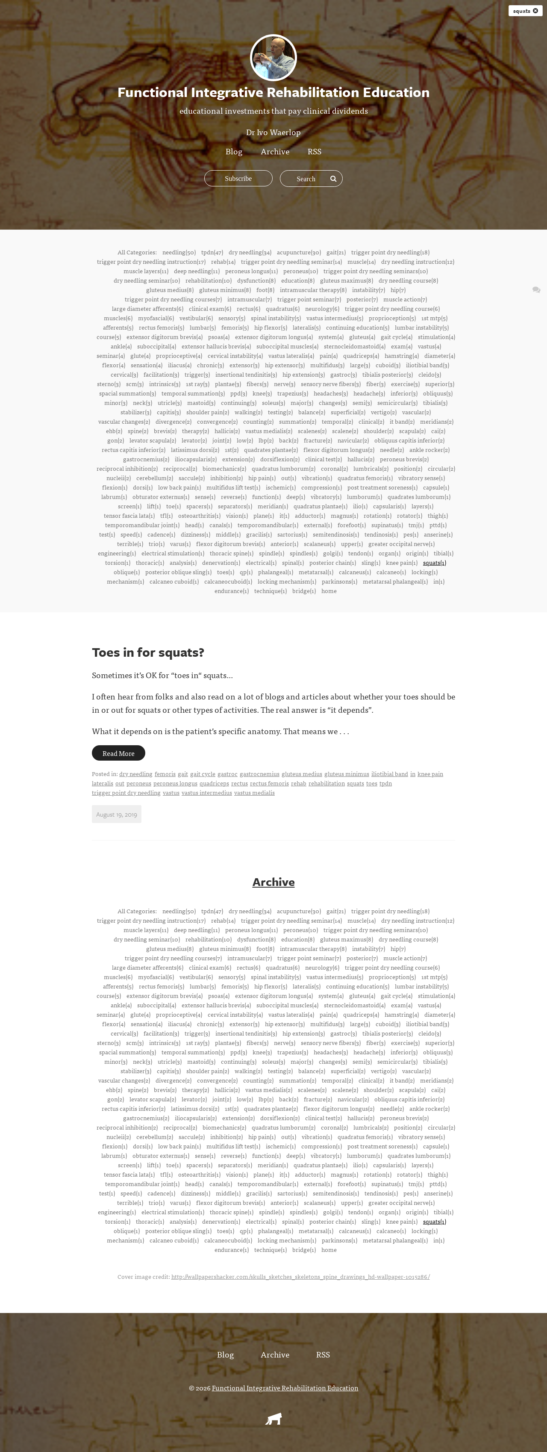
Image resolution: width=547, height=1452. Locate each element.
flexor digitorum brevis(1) (230, 543)
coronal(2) (334, 468)
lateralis (102, 783)
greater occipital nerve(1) (401, 543)
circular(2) (441, 468)
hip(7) (398, 289)
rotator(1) (409, 515)
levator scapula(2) (152, 440)
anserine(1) (438, 534)
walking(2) (248, 411)
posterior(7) (362, 299)
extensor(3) (244, 364)
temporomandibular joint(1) (142, 524)
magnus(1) (344, 515)
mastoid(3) (201, 402)
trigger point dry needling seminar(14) (291, 261)
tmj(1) (416, 524)
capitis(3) (169, 411)
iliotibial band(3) (427, 364)
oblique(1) (127, 571)
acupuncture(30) (299, 252)
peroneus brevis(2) (404, 458)
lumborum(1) (364, 496)
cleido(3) (429, 374)
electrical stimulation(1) (172, 553)
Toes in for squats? (148, 652)
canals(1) (220, 524)
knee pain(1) (402, 562)
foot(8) (265, 289)
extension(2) (238, 458)
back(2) (288, 440)
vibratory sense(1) (421, 477)
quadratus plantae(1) (320, 506)
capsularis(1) (389, 506)
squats (525, 10)
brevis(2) (165, 430)
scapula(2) (412, 430)
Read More (119, 752)
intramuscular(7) (249, 299)
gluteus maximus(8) (346, 280)
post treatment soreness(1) (382, 487)
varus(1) (180, 543)
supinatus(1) (387, 524)
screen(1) (129, 506)
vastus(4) (429, 346)
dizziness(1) (195, 534)
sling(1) (371, 562)
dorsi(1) (143, 487)
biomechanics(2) (224, 468)
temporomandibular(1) (268, 524)
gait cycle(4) (396, 336)
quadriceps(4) (361, 355)
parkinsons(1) (339, 581)
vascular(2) (416, 411)
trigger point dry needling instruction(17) (151, 261)
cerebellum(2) (154, 477)
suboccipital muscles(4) (287, 346)
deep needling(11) (197, 270)
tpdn (385, 783)
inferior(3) (404, 393)
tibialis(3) (435, 402)
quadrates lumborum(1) (419, 496)
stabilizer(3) (136, 411)
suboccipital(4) (156, 346)
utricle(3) (170, 402)
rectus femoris (269, 783)
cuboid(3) (388, 364)
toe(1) (173, 506)
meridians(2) (436, 421)
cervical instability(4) (235, 355)
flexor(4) (113, 364)
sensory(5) (231, 317)
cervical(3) (124, 374)
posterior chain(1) (332, 562)
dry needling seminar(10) (147, 280)
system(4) (331, 336)
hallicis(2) (227, 430)
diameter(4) (439, 355)
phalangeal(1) (275, 571)
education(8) (298, 280)
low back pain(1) (179, 487)
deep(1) (295, 496)
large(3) (360, 364)
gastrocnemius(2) (146, 458)
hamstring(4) (402, 355)
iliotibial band (389, 773)
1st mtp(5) (434, 317)
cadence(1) (161, 534)
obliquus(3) (438, 393)
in (412, 773)
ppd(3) (238, 393)
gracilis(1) (259, 534)
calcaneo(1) (391, 571)
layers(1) (422, 506)
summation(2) (297, 421)
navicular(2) (353, 440)
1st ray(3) (197, 383)
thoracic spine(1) (231, 553)
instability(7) (368, 289)
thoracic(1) (150, 562)
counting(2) (258, 421)
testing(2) (280, 411)
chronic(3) (210, 364)
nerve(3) (284, 383)
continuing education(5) (357, 327)
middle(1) (228, 534)
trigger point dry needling (126, 792)
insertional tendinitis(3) (246, 374)
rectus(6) (248, 308)
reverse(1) (234, 496)
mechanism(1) (125, 581)
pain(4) (329, 355)
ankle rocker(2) (429, 449)
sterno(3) (109, 383)
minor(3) (115, 402)
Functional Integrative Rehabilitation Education (285, 1386)
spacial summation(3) (127, 393)
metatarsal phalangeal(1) (395, 581)
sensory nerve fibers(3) (331, 383)
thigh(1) (438, 515)
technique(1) (270, 590)
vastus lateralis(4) (291, 355)
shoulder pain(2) (207, 411)
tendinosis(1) (381, 534)
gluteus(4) (362, 336)
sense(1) (205, 496)
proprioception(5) (392, 317)
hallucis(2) (360, 458)
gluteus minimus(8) (225, 289)
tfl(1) (166, 515)
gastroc (228, 773)
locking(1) (425, 571)
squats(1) (434, 562)
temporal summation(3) (193, 393)
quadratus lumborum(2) (283, 468)
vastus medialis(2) (268, 430)
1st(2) (231, 449)
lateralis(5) (307, 327)
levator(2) (194, 440)
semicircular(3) (397, 402)
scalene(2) (345, 430)
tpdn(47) (212, 252)
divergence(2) (173, 421)
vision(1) (237, 515)
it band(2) (402, 421)
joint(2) (221, 440)
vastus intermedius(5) (334, 317)
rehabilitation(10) (208, 280)
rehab (298, 783)
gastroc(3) (343, 374)
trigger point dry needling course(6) (392, 308)
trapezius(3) (292, 393)
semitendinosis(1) (336, 534)
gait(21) (336, 252)
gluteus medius (302, 773)
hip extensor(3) (285, 364)
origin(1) (417, 553)
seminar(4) (111, 355)
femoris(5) (235, 327)
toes (371, 783)
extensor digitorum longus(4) (274, 336)
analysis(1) (183, 562)
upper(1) (352, 543)
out (119, 783)
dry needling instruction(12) (417, 261)
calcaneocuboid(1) (228, 581)
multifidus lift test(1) (233, 487)
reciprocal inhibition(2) (127, 468)
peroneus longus (175, 783)
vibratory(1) (326, 496)
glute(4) (140, 355)
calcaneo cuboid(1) (174, 581)
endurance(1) (232, 590)
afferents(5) (118, 327)
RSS (314, 150)
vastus (171, 792)
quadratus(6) (283, 308)
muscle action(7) (405, 299)
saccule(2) (192, 477)
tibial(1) (443, 553)
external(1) (318, 524)
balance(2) (311, 411)
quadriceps (214, 783)
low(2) (245, 440)
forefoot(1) (352, 524)
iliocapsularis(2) (196, 458)
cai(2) (438, 430)
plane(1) (263, 515)
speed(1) (131, 534)
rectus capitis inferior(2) (133, 449)
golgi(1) (333, 553)
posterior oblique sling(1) (178, 571)
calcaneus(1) (355, 571)
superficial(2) (348, 411)
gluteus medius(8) (170, 289)
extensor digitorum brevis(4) (164, 336)
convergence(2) (217, 421)
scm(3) (135, 383)
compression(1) (321, 487)
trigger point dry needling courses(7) (173, 299)
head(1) (194, 524)
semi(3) (362, 402)
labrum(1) (114, 496)
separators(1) (235, 506)
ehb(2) (114, 430)
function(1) (266, 496)
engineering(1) (117, 553)
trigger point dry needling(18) (390, 252)
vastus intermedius (207, 792)
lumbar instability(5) (422, 327)
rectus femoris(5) (161, 327)
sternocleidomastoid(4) (354, 346)
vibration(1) (317, 477)
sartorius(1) (292, 534)
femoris (165, 773)
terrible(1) (130, 543)
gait (183, 773)
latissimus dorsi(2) (195, 449)
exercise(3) (405, 383)
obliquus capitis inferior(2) (409, 440)
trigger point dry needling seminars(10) (375, 270)
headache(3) (369, 393)
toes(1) (225, 571)
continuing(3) (238, 402)
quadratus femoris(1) (365, 477)
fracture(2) (318, 440)
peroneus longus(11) (251, 270)
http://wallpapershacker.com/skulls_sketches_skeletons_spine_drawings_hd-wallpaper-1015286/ (300, 1275)
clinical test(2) (323, 458)
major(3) (302, 402)
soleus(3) (273, 402)
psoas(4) (218, 336)
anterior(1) (284, 543)
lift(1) (154, 506)
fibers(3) (257, 383)
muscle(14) (361, 261)
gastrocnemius (259, 773)
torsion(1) (117, 562)
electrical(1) (261, 562)
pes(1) (410, 534)
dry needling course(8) (408, 280)
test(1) (107, 534)
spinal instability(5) (276, 317)
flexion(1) (114, 487)
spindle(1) (271, 553)
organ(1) (389, 553)
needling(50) (179, 252)
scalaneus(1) (319, 543)
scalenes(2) (312, 430)
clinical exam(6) (210, 308)
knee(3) (262, 393)
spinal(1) (293, 562)
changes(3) (333, 402)
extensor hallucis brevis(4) (216, 346)
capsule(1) (436, 487)
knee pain (430, 773)
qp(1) (246, 571)
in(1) (438, 581)
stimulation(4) (436, 336)
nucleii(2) (118, 477)
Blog (234, 150)
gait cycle (202, 773)
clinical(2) (371, 421)
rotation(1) (377, 515)
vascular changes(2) (124, 421)
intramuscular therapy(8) (313, 289)
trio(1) (157, 543)
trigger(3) (197, 374)
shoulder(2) (379, 430)
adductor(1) (310, 515)
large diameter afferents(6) (147, 308)
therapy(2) (195, 430)
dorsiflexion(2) (280, 458)
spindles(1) (304, 553)
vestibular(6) (196, 317)
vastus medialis (254, 792)
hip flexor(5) (270, 327)
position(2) (408, 468)
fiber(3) (375, 383)
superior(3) (439, 383)
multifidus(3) (327, 364)
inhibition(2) (226, 477)
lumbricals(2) (370, 468)
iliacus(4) (179, 364)
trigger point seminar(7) (309, 299)
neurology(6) (322, 308)
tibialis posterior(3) (387, 374)
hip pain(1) (262, 477)
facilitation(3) (161, 374)
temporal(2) (337, 421)
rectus (239, 783)
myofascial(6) (156, 317)
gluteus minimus (346, 773)
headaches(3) (331, 393)
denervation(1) (221, 562)
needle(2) (392, 449)
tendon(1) (360, 553)
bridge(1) (304, 590)
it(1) (284, 515)
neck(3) (142, 402)
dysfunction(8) (256, 280)
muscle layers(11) (146, 270)
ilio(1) (360, 506)
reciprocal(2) (180, 468)
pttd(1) (438, 524)
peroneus (138, 783)
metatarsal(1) (316, 571)
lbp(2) (266, 440)
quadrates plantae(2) (271, 449)
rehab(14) (223, 261)
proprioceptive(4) (179, 355)
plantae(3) (228, 383)
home (329, 590)
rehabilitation (327, 783)
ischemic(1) (281, 487)
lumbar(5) (203, 327)
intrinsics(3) (164, 383)
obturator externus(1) (160, 496)
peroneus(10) (300, 270)
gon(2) (115, 440)
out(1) (288, 477)
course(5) (109, 336)
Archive (275, 150)
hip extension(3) (303, 374)
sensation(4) (146, 364)
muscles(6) (118, 317)
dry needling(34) (250, 252)
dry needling (136, 773)
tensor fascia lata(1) (129, 515)
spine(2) (138, 430)
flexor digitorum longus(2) (338, 449)
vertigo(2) (384, 411)
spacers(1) (199, 506)
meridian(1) (273, 506)
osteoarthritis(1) (199, 515)
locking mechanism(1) (287, 581)
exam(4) (401, 346)
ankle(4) (121, 346)
